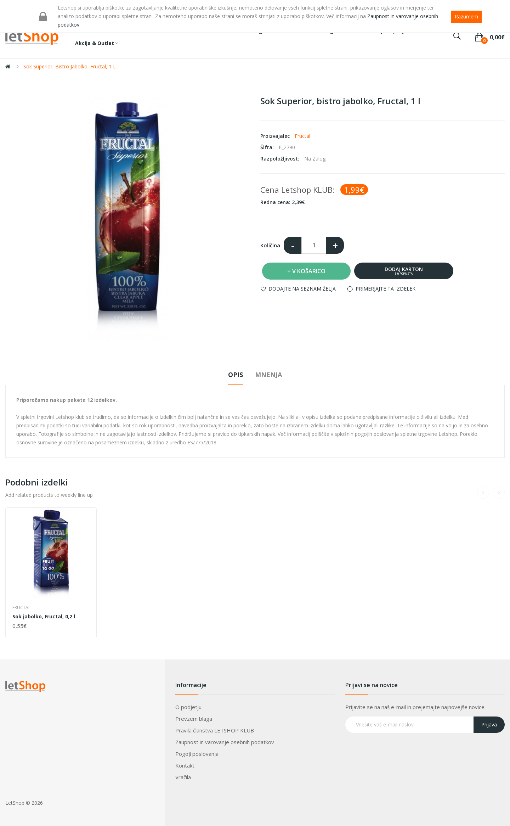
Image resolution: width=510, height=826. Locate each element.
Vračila (183, 777)
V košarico (308, 271)
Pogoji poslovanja (197, 753)
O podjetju (188, 706)
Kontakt (184, 765)
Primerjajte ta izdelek (385, 288)
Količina (270, 245)
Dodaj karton (404, 270)
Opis (235, 374)
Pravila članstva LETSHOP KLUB (214, 730)
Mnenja (268, 374)
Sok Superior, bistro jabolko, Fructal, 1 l (69, 66)
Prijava (489, 724)
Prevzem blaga (193, 718)
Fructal (302, 136)
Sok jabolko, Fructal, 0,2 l (43, 616)
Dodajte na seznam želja (302, 288)
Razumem (466, 16)
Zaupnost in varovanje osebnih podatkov (224, 742)
